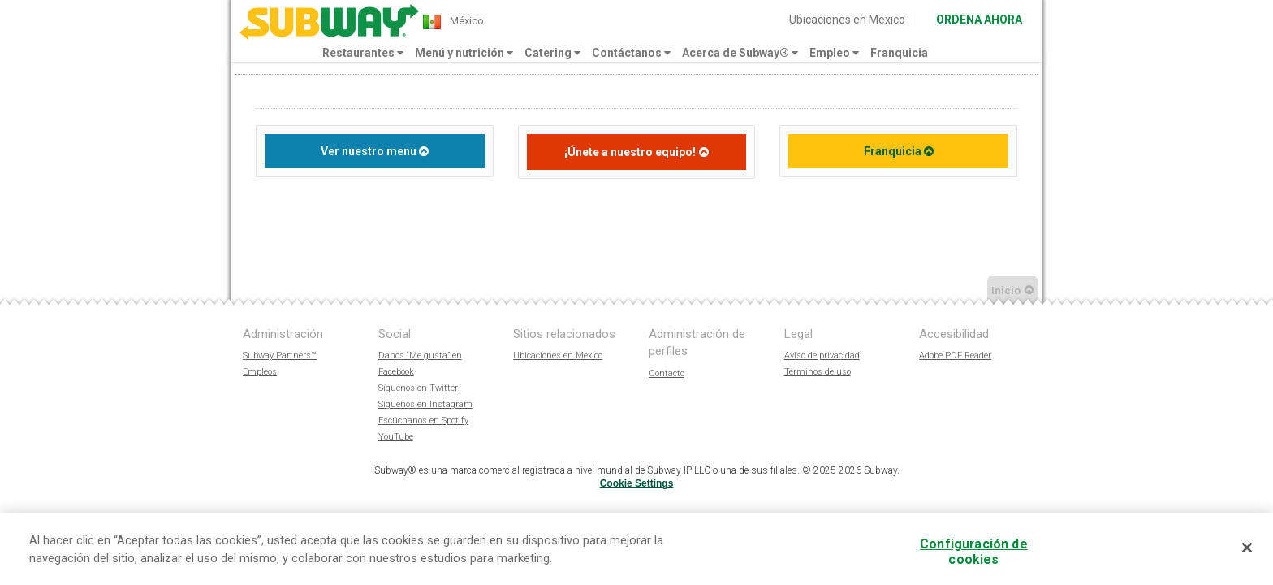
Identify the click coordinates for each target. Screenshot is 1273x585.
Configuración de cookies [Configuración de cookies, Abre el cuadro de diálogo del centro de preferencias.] (974, 551)
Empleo (834, 52)
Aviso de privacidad (822, 355)
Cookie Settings (637, 483)
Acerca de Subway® (740, 52)
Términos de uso (817, 371)
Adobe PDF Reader (955, 355)
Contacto (666, 373)
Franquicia (899, 52)
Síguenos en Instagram (425, 404)
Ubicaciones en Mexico (847, 19)
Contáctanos (631, 52)
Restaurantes (362, 52)
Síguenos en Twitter (418, 388)
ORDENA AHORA (979, 19)
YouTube (395, 436)
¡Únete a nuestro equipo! (630, 151)
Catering (552, 52)
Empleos (260, 371)
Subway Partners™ (280, 355)
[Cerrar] (1247, 548)
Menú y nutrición (464, 52)
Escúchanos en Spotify (423, 420)
